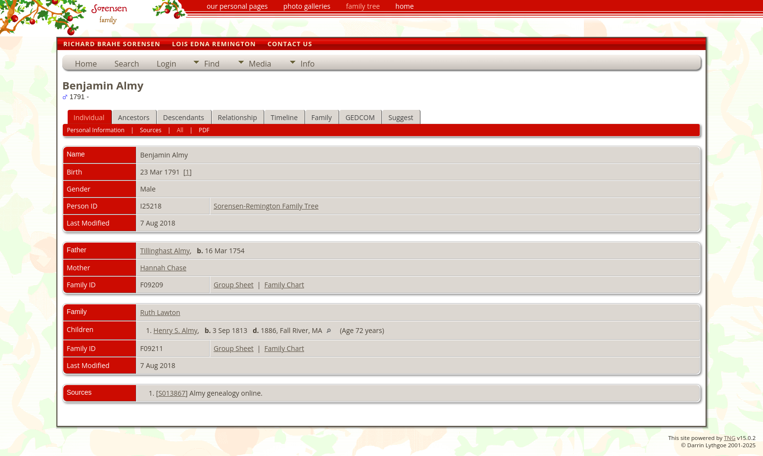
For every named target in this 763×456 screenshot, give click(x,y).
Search (126, 63)
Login (167, 63)
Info (307, 63)
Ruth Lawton (160, 312)
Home (86, 63)
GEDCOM (360, 117)
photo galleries (306, 6)
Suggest (400, 117)
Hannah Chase (163, 267)
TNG (730, 437)
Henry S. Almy (175, 330)
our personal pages (237, 6)
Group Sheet (234, 284)
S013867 (171, 393)
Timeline (284, 117)
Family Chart (284, 284)
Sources (150, 130)
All (180, 130)
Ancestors (133, 117)
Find (211, 63)
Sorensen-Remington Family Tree (266, 205)
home (405, 6)
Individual (89, 117)
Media (260, 63)
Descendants (183, 117)
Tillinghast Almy (165, 250)
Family (321, 117)
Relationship (237, 117)
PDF (204, 130)
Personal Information (96, 130)
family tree (363, 6)
